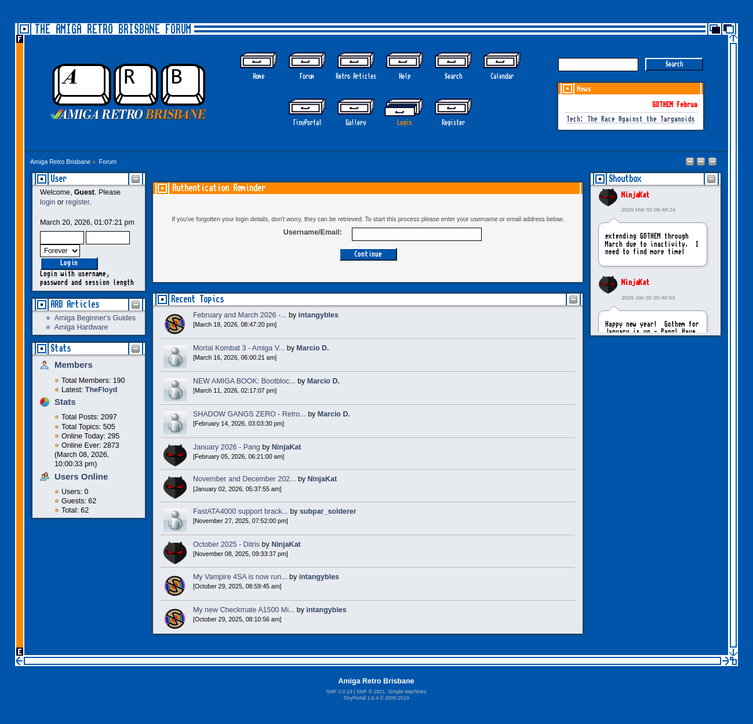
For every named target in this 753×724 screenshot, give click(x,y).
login (47, 202)
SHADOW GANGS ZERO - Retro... (249, 414)
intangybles (319, 315)
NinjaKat (635, 195)
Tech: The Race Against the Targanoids (630, 119)
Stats (60, 348)
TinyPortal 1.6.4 (361, 698)
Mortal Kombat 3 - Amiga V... (239, 348)
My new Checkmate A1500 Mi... (243, 610)
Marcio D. (312, 348)
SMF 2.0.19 (339, 691)
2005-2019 (397, 698)
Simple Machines (407, 691)
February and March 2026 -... (239, 315)
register (77, 202)
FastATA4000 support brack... (240, 511)
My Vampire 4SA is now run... (240, 577)
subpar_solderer (328, 511)
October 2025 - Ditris (226, 544)
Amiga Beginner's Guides (95, 318)
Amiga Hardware (81, 327)
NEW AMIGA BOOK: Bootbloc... (244, 381)
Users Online (81, 476)
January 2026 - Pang (226, 447)
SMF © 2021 (371, 691)
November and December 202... (244, 479)
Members (73, 365)
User (58, 178)
